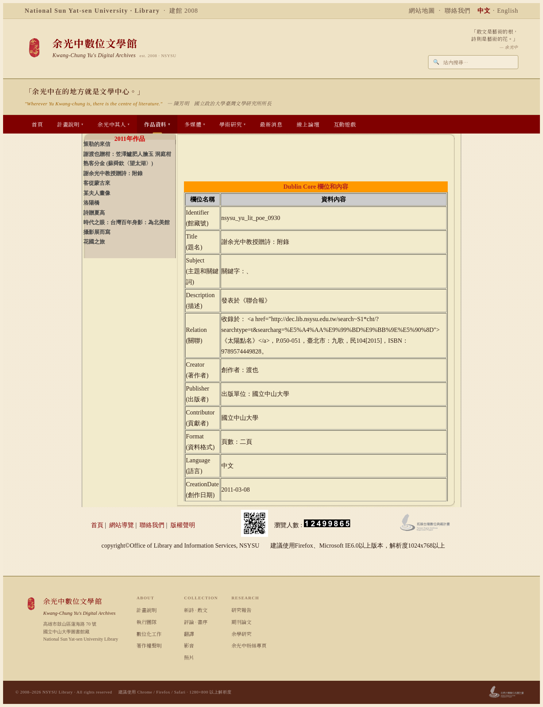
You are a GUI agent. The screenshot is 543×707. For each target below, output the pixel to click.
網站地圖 (422, 10)
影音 (189, 645)
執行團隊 (147, 622)
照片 (189, 657)
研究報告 (241, 610)
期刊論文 (241, 622)
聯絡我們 (458, 10)
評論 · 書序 (195, 622)
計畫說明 (147, 610)
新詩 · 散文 (195, 610)
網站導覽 (121, 525)
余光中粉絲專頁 (248, 645)
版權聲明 (182, 525)
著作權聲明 (149, 645)
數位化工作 (149, 634)
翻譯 (189, 634)
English (507, 10)
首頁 (97, 525)
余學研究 (241, 634)
